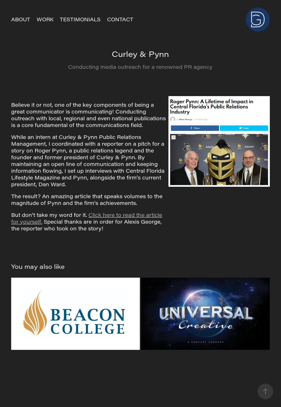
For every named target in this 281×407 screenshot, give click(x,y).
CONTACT (120, 19)
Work (45, 19)
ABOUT (20, 19)
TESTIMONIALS (80, 19)
